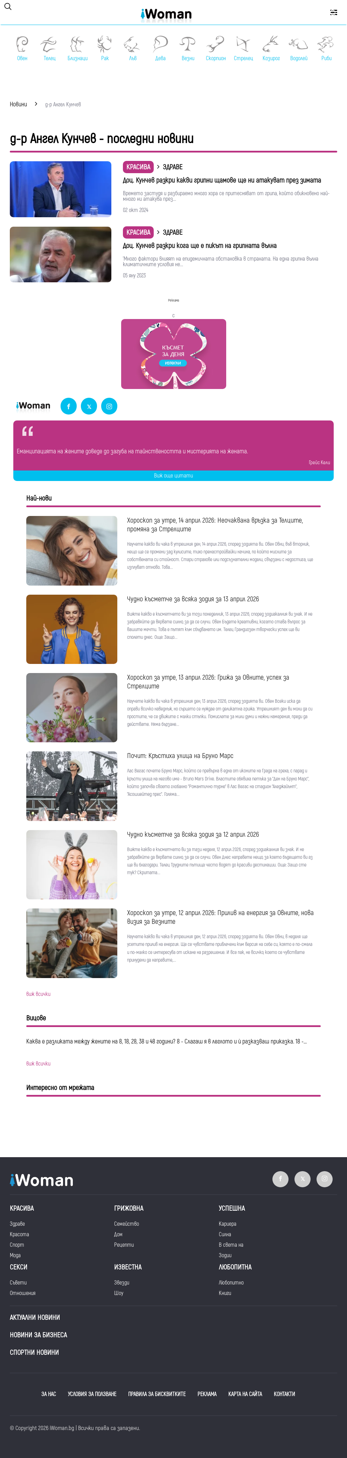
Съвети (18, 1282)
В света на (231, 1244)
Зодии (225, 1255)
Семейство (126, 1223)
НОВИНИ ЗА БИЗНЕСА (38, 1335)
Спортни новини (34, 1352)
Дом (118, 1234)
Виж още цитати (173, 475)
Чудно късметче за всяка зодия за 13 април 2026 (193, 599)
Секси (18, 1267)
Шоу (118, 1293)
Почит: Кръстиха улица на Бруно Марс (180, 755)
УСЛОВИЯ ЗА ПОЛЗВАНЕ (92, 1394)
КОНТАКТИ (284, 1394)
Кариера (227, 1223)
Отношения (22, 1293)
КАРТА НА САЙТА (245, 1394)
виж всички (38, 994)
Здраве (17, 1223)
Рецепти (124, 1244)
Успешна (232, 1208)
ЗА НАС (48, 1394)
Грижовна (128, 1208)
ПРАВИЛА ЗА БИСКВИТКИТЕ (157, 1394)
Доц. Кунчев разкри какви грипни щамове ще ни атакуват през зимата (222, 180)
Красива (138, 167)
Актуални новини (35, 1317)
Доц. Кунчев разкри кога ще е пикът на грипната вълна (200, 245)
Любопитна (235, 1267)
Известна (127, 1267)
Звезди (121, 1282)
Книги (225, 1293)
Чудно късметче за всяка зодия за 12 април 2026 (193, 834)
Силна (225, 1234)
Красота (19, 1234)
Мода (15, 1255)
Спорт (17, 1244)
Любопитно (231, 1282)
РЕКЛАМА (206, 1394)
